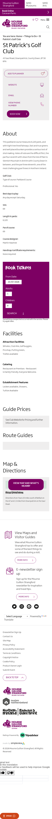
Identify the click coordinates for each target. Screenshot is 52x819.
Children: (10, 300)
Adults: (9, 288)
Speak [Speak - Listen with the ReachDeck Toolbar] (9, 816)
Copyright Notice (10, 657)
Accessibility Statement (14, 649)
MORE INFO (22, 560)
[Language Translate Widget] (17, 616)
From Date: (11, 276)
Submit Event (9, 670)
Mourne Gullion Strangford (11, 4)
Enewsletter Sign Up (12, 632)
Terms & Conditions (12, 653)
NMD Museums (31, 4)
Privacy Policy (9, 645)
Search (12, 313)
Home (19, 36)
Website (26, 85)
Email (26, 95)
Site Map (7, 641)
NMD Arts (45, 4)
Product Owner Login (12, 666)
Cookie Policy (9, 662)
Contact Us (8, 636)
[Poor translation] (10, 773)
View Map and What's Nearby (26, 484)
